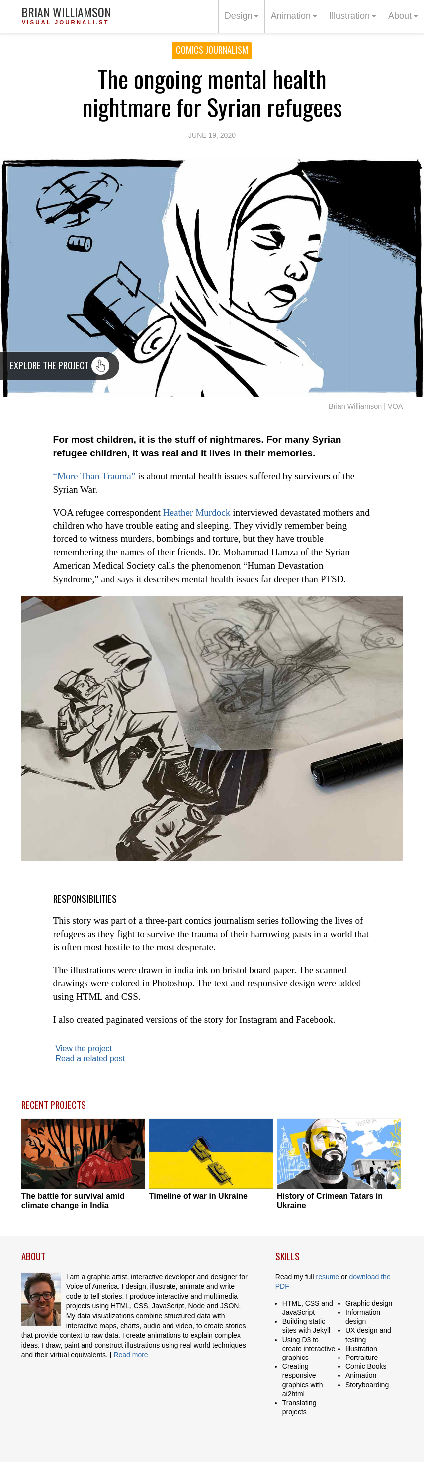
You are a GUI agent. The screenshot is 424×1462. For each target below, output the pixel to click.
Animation (295, 21)
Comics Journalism (212, 49)
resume (327, 1277)
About (404, 21)
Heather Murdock (197, 512)
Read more (130, 1354)
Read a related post (90, 1058)
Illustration (354, 21)
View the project (84, 1048)
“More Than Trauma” (94, 476)
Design (243, 21)
